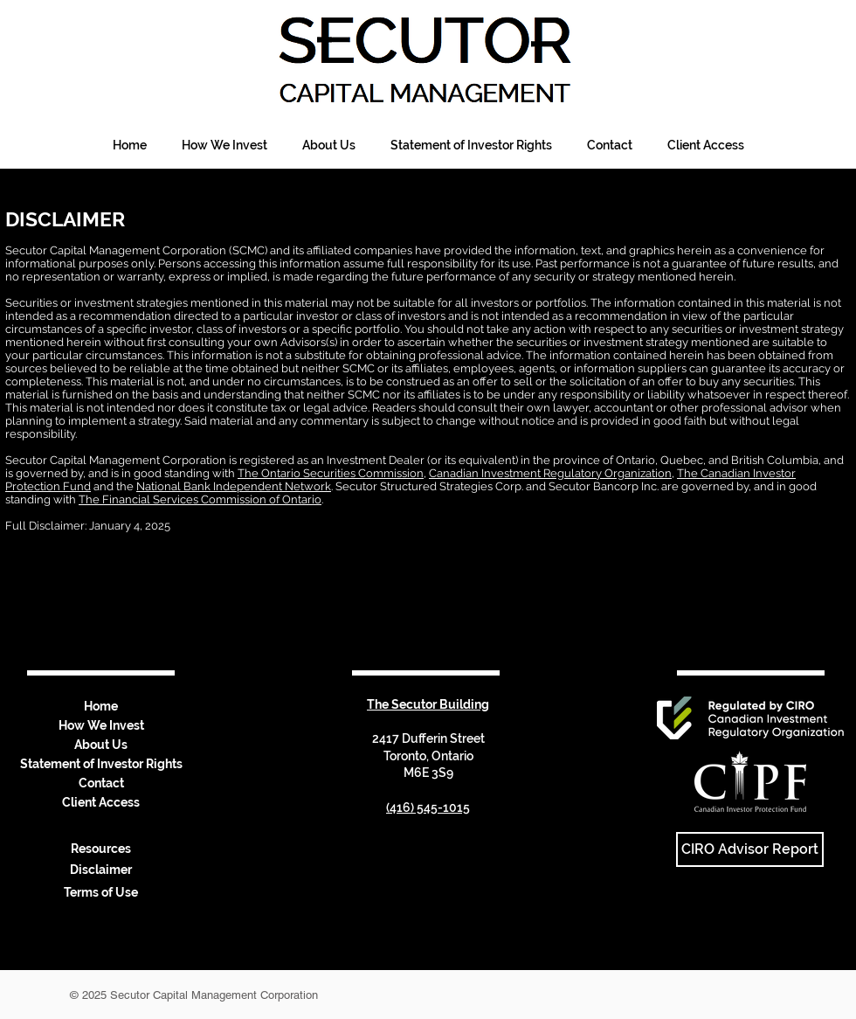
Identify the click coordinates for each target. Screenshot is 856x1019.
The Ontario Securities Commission (331, 473)
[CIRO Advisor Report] (750, 849)
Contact (101, 783)
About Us (101, 745)
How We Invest (101, 725)
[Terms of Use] (100, 893)
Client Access (101, 802)
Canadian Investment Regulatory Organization (550, 473)
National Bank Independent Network (233, 486)
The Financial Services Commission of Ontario (200, 499)
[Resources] (100, 849)
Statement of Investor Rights (101, 764)
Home (101, 706)
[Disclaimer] (100, 870)
